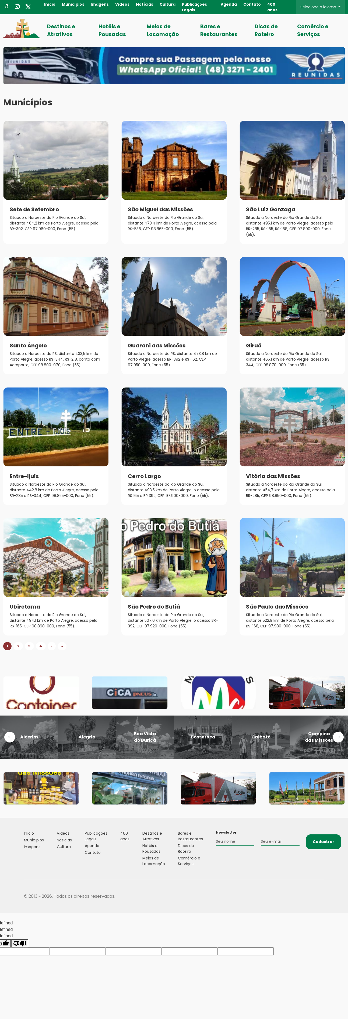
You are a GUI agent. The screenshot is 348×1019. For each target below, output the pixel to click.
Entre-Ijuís (24, 476)
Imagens (100, 4)
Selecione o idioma (318, 7)
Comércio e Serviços (312, 30)
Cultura (167, 4)
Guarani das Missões (156, 345)
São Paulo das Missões (277, 606)
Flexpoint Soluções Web (321, 896)
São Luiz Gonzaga (270, 209)
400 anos (272, 7)
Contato (252, 4)
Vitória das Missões (273, 476)
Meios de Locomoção (163, 30)
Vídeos (122, 4)
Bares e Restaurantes (218, 30)
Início (49, 4)
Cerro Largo (144, 476)
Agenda (229, 4)
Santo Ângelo (28, 345)
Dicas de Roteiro (266, 30)
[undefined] (19, 943)
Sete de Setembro (34, 209)
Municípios (73, 4)
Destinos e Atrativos (61, 30)
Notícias (144, 4)
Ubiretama (25, 606)
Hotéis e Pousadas (112, 30)
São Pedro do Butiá (154, 606)
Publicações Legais (194, 7)
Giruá (254, 345)
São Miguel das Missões (160, 209)
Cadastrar (323, 841)
